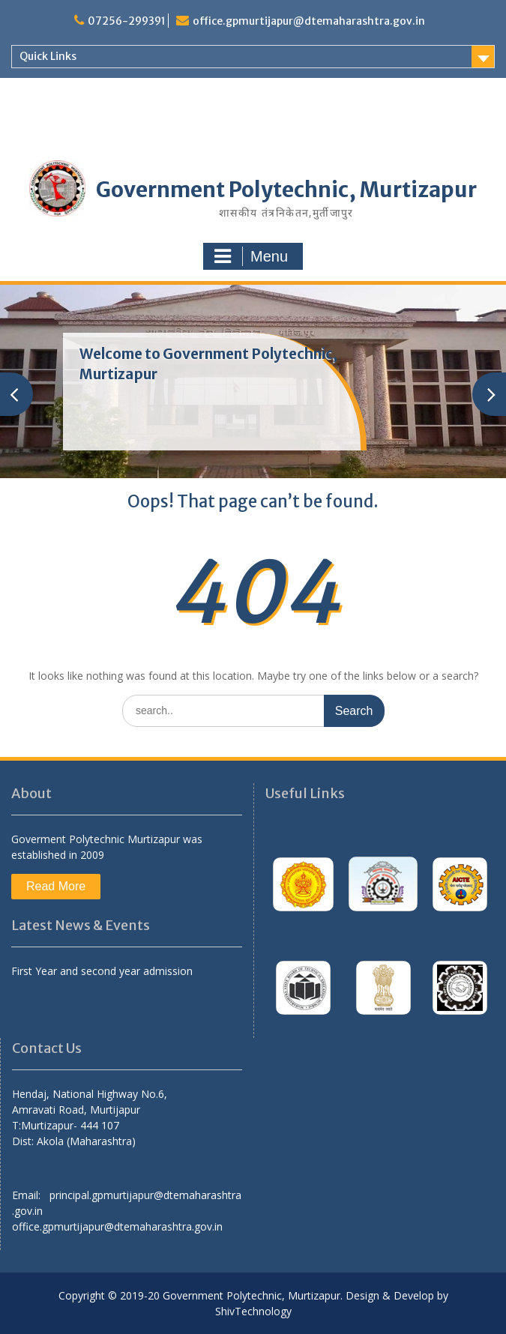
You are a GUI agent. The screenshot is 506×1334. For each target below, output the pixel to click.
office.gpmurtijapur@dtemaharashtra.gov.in (309, 21)
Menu (251, 256)
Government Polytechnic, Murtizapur (286, 189)
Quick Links (47, 56)
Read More (55, 886)
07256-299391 (127, 21)
